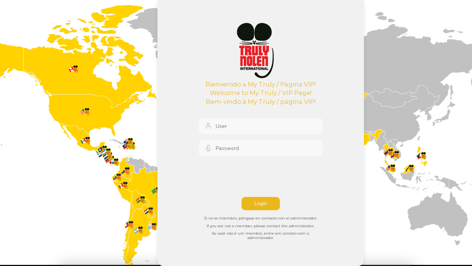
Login (260, 203)
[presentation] (255, 176)
